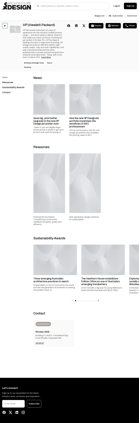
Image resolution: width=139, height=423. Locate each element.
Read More (46, 57)
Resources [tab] (7, 82)
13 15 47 (40, 343)
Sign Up (130, 6)
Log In (116, 6)
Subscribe (116, 15)
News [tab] (5, 77)
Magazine (99, 15)
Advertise (132, 15)
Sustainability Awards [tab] (13, 87)
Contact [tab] (6, 92)
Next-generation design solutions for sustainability (84, 218)
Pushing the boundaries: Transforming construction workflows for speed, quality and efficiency (47, 221)
